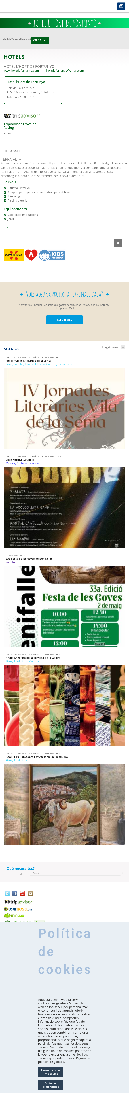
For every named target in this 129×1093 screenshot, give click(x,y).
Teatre (29, 364)
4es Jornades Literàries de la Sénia (28, 360)
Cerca (37, 40)
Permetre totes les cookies (50, 1072)
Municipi (7, 39)
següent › (123, 347)
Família (18, 364)
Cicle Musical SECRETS (20, 459)
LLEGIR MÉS (64, 320)
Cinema (33, 463)
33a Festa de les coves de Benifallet (29, 558)
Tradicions (21, 661)
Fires (9, 364)
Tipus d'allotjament (21, 39)
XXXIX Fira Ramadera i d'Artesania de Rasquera (37, 756)
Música (40, 364)
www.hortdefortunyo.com (21, 71)
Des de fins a (34, 357)
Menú (121, 6)
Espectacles (65, 364)
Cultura (51, 364)
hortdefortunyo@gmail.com (65, 71)
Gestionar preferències (51, 1084)
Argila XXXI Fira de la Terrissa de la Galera (33, 657)
